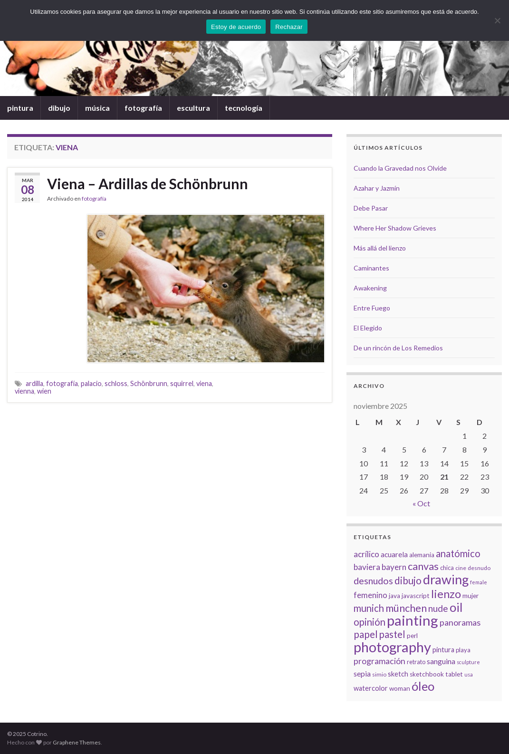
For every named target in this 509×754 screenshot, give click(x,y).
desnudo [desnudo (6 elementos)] (479, 567)
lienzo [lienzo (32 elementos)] (446, 593)
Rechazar (289, 26)
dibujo (59, 107)
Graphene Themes (77, 742)
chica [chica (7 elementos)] (447, 567)
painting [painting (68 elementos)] (412, 620)
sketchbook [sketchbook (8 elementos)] (427, 674)
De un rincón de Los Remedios (398, 348)
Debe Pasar (371, 208)
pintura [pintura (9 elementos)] (443, 650)
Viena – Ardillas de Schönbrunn (147, 183)
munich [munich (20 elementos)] (369, 608)
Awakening (370, 288)
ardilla (34, 383)
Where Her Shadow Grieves (395, 228)
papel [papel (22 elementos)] (366, 634)
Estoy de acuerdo (236, 26)
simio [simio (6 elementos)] (379, 674)
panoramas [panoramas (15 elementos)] (460, 622)
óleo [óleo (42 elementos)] (423, 686)
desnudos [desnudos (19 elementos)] (373, 580)
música (97, 107)
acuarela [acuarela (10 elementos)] (394, 554)
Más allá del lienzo (380, 248)
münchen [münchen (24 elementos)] (406, 608)
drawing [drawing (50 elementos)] (446, 579)
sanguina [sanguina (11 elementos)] (441, 661)
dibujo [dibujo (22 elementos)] (408, 580)
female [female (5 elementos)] (478, 582)
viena (204, 383)
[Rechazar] (497, 20)
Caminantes (371, 268)
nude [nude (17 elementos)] (438, 608)
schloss (116, 383)
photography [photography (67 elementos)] (392, 646)
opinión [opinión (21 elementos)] (369, 622)
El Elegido (368, 328)
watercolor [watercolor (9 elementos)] (371, 688)
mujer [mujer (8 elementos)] (470, 595)
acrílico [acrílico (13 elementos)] (366, 554)
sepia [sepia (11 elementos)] (362, 673)
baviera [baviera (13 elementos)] (367, 567)
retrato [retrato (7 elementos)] (416, 662)
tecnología (243, 107)
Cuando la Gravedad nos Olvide (400, 168)
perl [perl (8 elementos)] (412, 635)
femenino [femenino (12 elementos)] (370, 595)
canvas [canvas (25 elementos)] (423, 566)
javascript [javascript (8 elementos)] (416, 595)
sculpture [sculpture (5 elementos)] (468, 662)
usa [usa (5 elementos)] (468, 674)
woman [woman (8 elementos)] (399, 688)
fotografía (143, 107)
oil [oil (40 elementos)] (456, 607)
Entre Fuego (372, 308)
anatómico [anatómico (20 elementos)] (458, 553)
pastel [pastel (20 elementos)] (392, 634)
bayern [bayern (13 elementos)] (394, 567)
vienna (24, 391)
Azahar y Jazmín (377, 188)
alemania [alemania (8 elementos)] (421, 555)
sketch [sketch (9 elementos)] (398, 674)
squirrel (181, 383)
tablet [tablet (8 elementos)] (454, 674)
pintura (20, 107)
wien (44, 391)
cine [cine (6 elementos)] (460, 567)
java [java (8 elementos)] (394, 595)
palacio (91, 383)
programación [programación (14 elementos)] (379, 661)
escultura (193, 107)
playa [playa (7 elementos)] (463, 650)
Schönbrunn (148, 383)
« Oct (421, 503)
